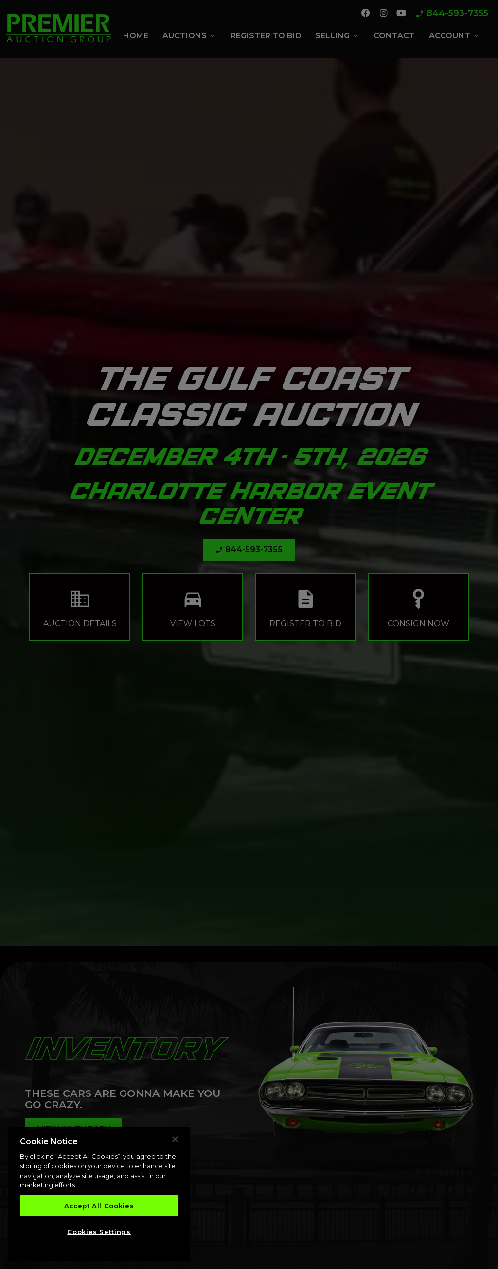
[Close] (175, 1139)
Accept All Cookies (99, 1206)
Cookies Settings (99, 1231)
